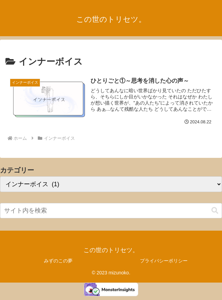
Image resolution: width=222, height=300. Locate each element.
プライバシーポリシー (164, 260)
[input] (111, 210)
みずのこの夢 (58, 260)
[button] (215, 211)
